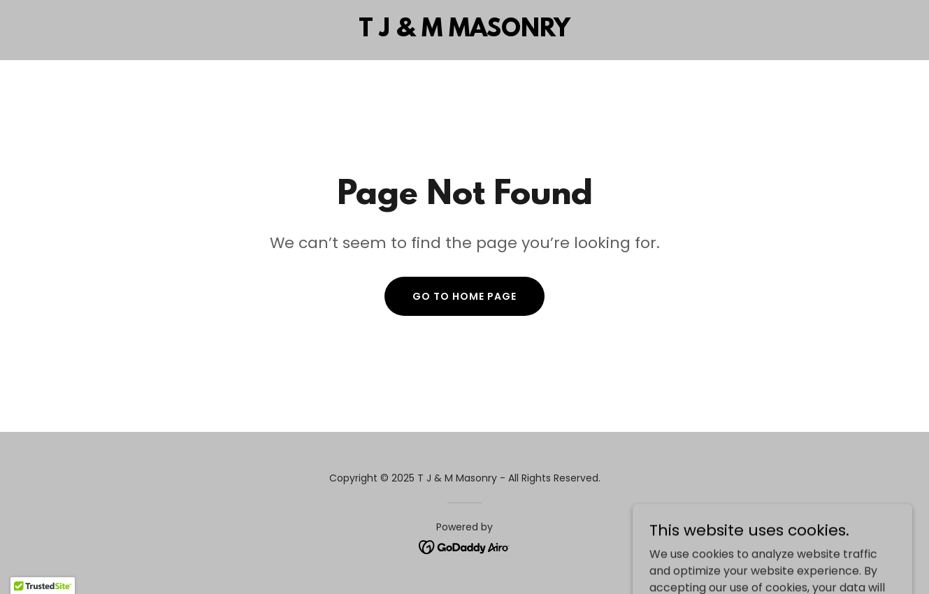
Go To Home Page (464, 296)
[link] (464, 32)
